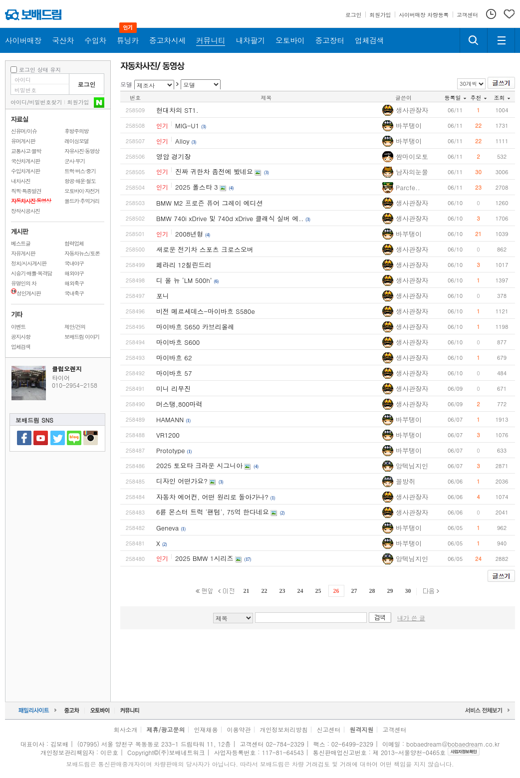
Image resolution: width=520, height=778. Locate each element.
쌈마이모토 (412, 156)
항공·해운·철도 (80, 181)
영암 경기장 (173, 156)
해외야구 (74, 273)
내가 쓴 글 (411, 617)
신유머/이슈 (24, 131)
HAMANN (170, 419)
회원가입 (78, 102)
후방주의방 (76, 131)
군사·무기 (74, 161)
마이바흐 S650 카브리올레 (195, 326)
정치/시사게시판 (28, 263)
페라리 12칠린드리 (184, 264)
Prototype (170, 450)
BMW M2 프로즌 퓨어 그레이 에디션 (209, 203)
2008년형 (189, 234)
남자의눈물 (412, 172)
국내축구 (74, 293)
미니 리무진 (173, 388)
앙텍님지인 (412, 466)
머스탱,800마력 (179, 404)
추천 (479, 97)
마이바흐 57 (174, 373)
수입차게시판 (25, 171)
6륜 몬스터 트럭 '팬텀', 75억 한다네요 (212, 512)
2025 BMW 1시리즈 (204, 558)
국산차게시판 (25, 161)
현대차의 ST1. (177, 110)
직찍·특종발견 (26, 191)
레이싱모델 (76, 141)
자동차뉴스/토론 (82, 253)
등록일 (455, 97)
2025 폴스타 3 (196, 187)
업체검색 (20, 346)
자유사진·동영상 (81, 151)
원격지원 (362, 729)
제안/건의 (74, 326)
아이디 (18, 102)
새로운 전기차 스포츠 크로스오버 (205, 249)
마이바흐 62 (174, 357)
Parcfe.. (408, 187)
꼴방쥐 (405, 481)
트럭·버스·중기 (80, 171)
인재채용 (206, 729)
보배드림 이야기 (81, 336)
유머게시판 (23, 141)
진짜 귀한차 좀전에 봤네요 (214, 171)
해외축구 (74, 283)
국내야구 (74, 263)
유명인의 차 (23, 283)
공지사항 (20, 336)
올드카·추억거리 (81, 201)
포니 (162, 295)
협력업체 (74, 243)
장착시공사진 (25, 211)
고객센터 (395, 729)
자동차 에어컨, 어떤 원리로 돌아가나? (212, 497)
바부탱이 (409, 125)
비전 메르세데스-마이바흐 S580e (205, 311)
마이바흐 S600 (178, 342)
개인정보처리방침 (284, 729)
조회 (502, 97)
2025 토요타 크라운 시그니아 (199, 465)
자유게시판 (23, 253)
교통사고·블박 (26, 151)
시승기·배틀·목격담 (31, 273)
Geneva (167, 527)
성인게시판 (25, 293)
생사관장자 (412, 110)
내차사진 (20, 181)
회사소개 (125, 729)
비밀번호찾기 (45, 102)
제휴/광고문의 (165, 729)
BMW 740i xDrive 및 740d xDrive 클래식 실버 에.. (229, 218)
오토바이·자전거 (81, 191)
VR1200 (168, 435)
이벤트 (18, 326)
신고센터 (329, 729)
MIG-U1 (187, 125)
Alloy (182, 141)
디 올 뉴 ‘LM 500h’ (184, 280)
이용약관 (239, 729)
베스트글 (20, 243)
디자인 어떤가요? (182, 481)
